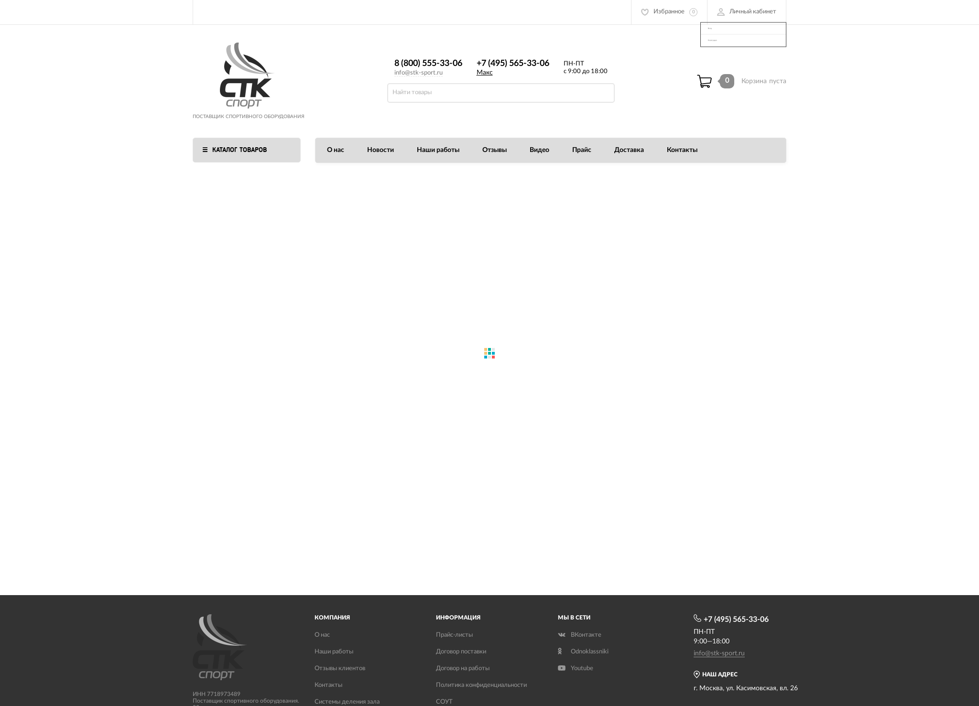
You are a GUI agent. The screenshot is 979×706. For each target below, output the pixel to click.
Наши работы (438, 150)
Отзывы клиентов (340, 668)
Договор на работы (463, 668)
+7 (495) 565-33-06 (513, 63)
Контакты (682, 150)
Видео (539, 150)
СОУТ (444, 702)
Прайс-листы (454, 635)
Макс (485, 72)
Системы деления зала (347, 702)
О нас (335, 150)
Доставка (629, 150)
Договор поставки (461, 652)
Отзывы (494, 150)
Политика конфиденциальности (481, 685)
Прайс (581, 150)
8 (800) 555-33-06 (428, 63)
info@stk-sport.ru (418, 73)
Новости (380, 150)
